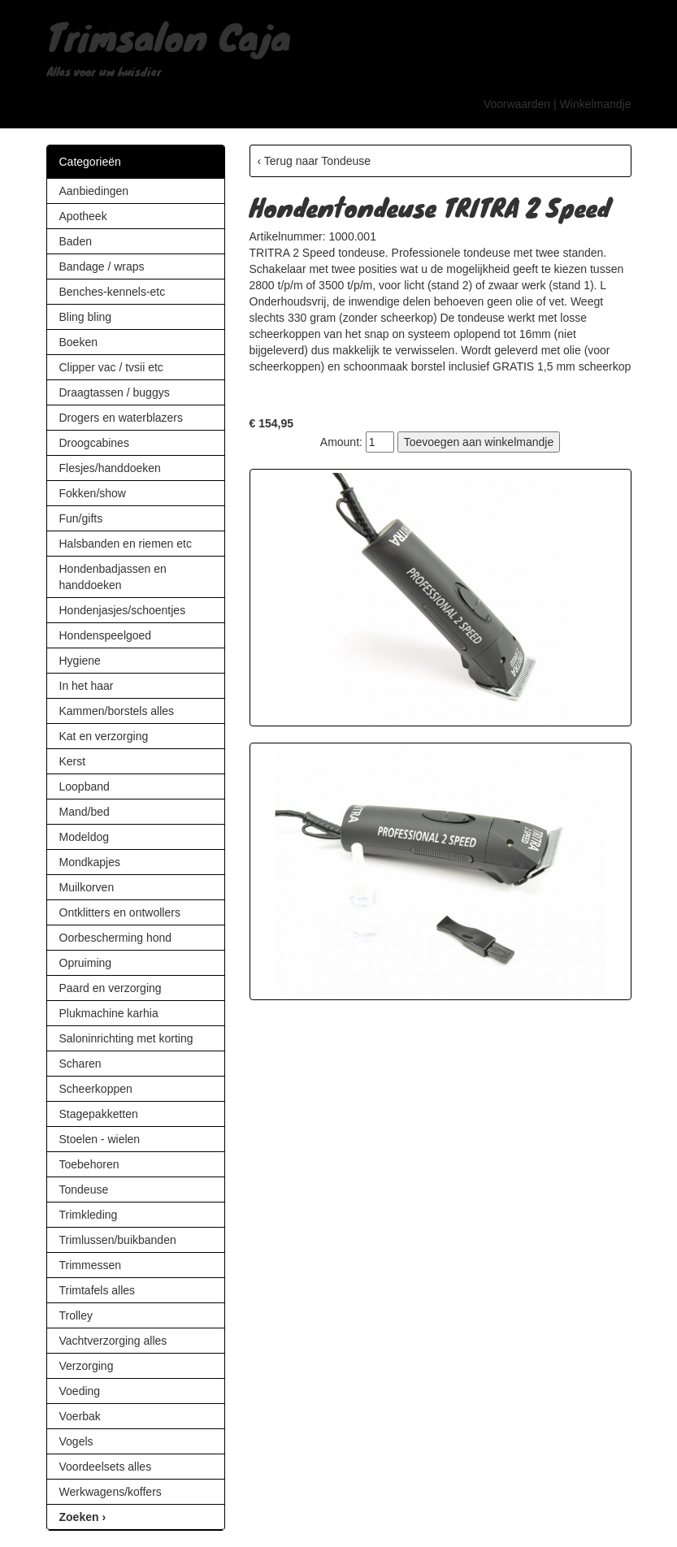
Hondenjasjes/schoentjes (122, 610)
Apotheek (83, 216)
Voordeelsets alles (105, 1466)
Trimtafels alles (97, 1290)
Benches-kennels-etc (112, 291)
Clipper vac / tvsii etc (111, 367)
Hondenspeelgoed (105, 635)
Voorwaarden (517, 104)
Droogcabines (94, 442)
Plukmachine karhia (108, 1013)
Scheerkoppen (95, 1088)
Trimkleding (88, 1214)
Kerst (72, 761)
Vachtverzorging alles (113, 1340)
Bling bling (85, 316)
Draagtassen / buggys (114, 392)
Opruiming (85, 962)
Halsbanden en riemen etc (125, 543)
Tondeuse (84, 1189)
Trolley (76, 1315)
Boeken (78, 342)
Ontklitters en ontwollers (119, 912)
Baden (75, 241)
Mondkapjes (90, 862)
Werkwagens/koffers (110, 1491)
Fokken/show (92, 493)
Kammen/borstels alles (117, 710)
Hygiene (80, 660)
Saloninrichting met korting (126, 1038)
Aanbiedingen (94, 190)
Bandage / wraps (102, 266)
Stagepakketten (98, 1113)
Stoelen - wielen (100, 1139)
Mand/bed (84, 811)
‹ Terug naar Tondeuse (314, 160)
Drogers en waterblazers (121, 417)
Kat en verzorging (104, 736)
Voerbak (80, 1416)
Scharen (80, 1063)
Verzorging (86, 1365)
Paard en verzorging (110, 988)
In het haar (86, 685)
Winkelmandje (595, 104)
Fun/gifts (81, 518)
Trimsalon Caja (168, 35)
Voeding (80, 1391)
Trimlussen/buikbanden (117, 1239)
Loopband (84, 786)
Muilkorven (87, 887)
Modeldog (84, 836)
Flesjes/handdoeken (110, 468)
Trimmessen (90, 1265)
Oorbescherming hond (115, 937)
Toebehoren (89, 1164)
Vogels (76, 1441)
